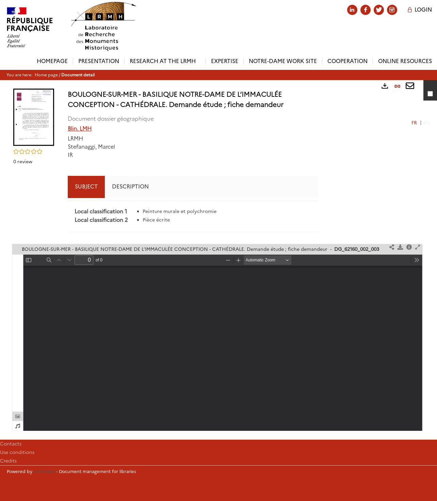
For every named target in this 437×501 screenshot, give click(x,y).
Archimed (44, 471)
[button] (33, 116)
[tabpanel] (193, 216)
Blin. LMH (80, 128)
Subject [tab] (86, 186)
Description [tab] (130, 186)
